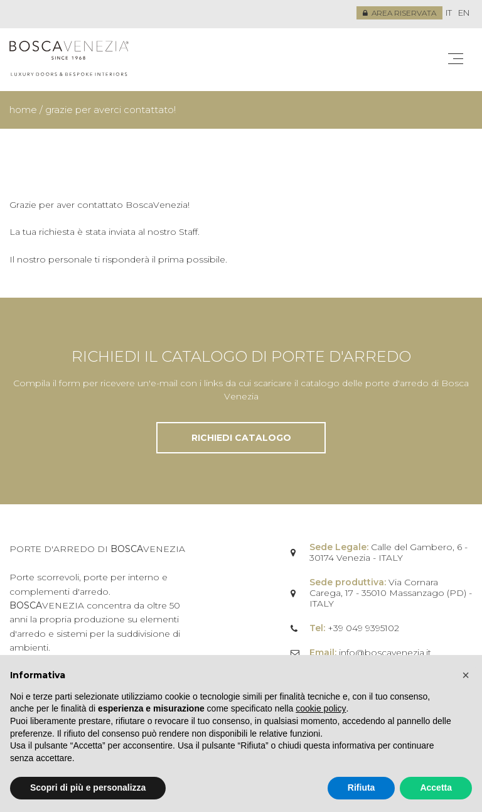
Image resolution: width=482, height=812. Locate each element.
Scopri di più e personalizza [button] (88, 787)
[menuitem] (449, 13)
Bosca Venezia (69, 59)
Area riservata (399, 13)
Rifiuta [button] (361, 787)
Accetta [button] (436, 787)
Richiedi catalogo (241, 437)
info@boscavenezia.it (385, 652)
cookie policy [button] (321, 708)
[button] (466, 675)
